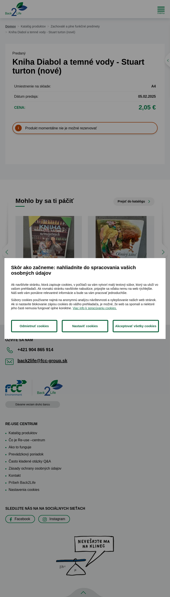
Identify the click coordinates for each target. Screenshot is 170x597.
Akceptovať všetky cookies (135, 326)
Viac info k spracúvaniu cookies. (95, 308)
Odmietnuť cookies (34, 326)
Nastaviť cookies (85, 326)
